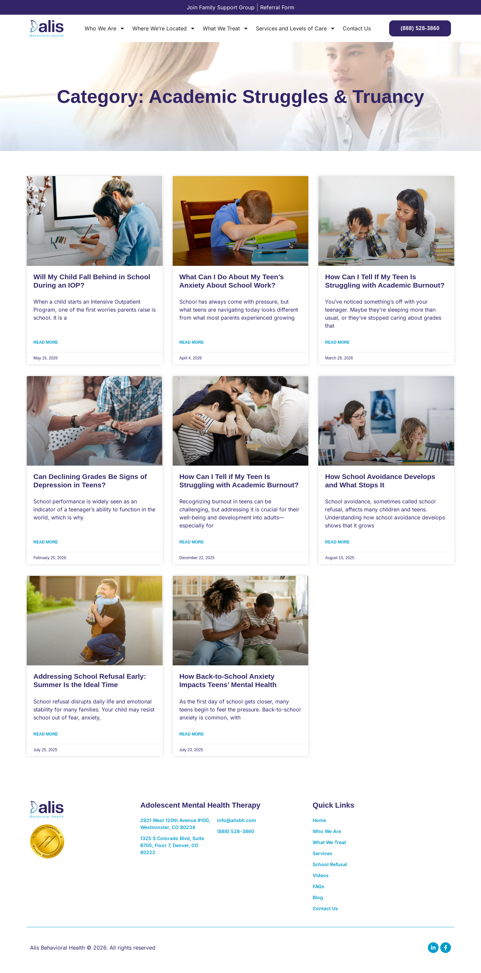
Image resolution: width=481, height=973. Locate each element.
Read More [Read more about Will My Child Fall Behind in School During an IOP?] (45, 342)
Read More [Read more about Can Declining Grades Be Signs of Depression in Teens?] (45, 542)
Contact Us (357, 28)
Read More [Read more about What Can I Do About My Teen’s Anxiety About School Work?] (191, 342)
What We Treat (226, 28)
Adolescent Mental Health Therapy (200, 805)
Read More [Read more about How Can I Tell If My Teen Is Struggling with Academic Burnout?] (337, 342)
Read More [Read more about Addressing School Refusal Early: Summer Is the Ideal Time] (45, 734)
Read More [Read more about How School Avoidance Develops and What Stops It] (337, 542)
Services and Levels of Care (295, 28)
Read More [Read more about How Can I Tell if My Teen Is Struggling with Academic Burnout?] (191, 542)
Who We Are (105, 28)
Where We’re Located (163, 28)
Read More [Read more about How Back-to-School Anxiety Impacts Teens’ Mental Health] (191, 734)
